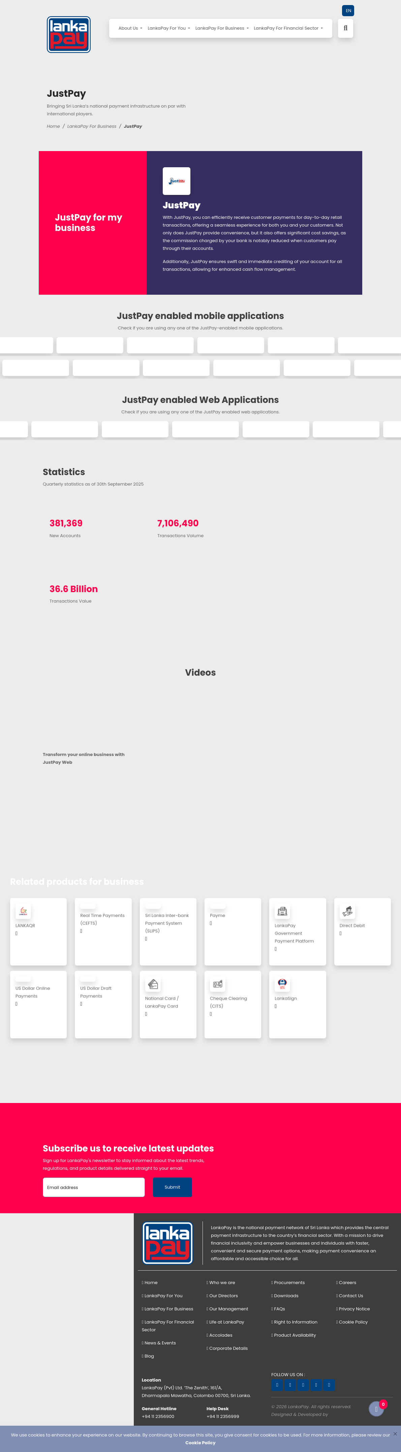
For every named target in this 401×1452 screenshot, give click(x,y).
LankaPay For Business (220, 28)
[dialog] (200, 1439)
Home (53, 126)
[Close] (395, 1433)
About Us (129, 28)
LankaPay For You (167, 28)
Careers (346, 1282)
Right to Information (294, 1322)
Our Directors (222, 1296)
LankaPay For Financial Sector (287, 28)
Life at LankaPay (225, 1322)
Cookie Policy (352, 1322)
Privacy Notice (353, 1309)
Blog (148, 1356)
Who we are (221, 1282)
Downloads (285, 1296)
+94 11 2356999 (223, 1416)
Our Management (227, 1309)
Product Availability (293, 1335)
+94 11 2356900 (158, 1416)
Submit (172, 1187)
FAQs (278, 1309)
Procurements (288, 1282)
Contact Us (349, 1296)
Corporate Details (227, 1348)
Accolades (220, 1335)
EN (348, 10)
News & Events (159, 1343)
